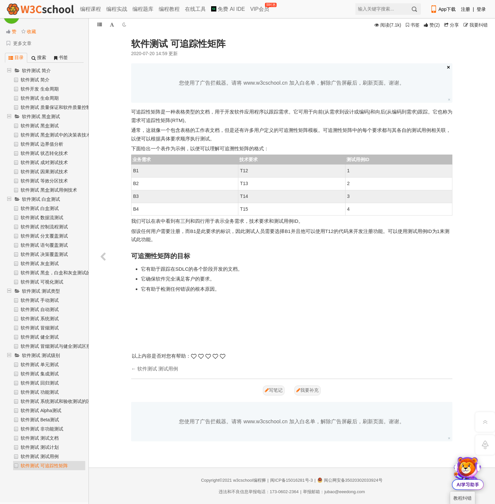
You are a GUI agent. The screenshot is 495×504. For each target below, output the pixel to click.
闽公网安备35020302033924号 (350, 480)
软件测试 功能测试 (40, 392)
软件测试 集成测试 (40, 373)
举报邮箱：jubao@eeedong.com (334, 491)
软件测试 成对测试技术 (44, 162)
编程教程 (169, 9)
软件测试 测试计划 (40, 447)
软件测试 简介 (36, 70)
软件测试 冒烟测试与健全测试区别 (56, 346)
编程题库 (142, 9)
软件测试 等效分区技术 (44, 180)
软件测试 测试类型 (41, 291)
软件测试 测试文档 (40, 438)
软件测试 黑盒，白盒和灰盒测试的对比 (60, 272)
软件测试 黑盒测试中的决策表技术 (56, 134)
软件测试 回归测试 (40, 383)
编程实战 (116, 9)
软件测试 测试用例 (40, 456)
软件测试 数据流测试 (42, 217)
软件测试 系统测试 (40, 318)
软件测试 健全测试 (40, 337)
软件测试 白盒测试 (41, 199)
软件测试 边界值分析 (42, 144)
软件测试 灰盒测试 (40, 263)
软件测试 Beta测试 (40, 419)
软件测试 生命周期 (40, 98)
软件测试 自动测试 (40, 309)
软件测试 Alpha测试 (41, 410)
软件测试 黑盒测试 (41, 116)
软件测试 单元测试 (40, 364)
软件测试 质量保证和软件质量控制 (56, 107)
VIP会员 (260, 8)
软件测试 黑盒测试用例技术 (49, 190)
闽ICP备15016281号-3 (291, 480)
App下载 (443, 9)
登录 (481, 9)
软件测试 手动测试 (40, 300)
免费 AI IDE (228, 9)
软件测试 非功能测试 (42, 428)
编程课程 (90, 9)
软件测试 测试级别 (41, 355)
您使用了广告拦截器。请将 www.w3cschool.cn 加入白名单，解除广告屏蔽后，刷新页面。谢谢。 (291, 83)
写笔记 (274, 390)
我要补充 (307, 390)
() (432, 25)
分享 (451, 25)
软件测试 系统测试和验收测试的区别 (58, 401)
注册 (465, 9)
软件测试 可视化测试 (42, 281)
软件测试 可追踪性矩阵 (44, 465)
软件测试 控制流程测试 (44, 226)
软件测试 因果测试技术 (44, 171)
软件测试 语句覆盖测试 (44, 245)
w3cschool (243, 480)
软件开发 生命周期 (40, 89)
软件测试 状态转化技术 (44, 153)
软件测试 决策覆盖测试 (44, 254)
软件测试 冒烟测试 (40, 327)
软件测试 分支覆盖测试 (44, 236)
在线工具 (195, 9)
